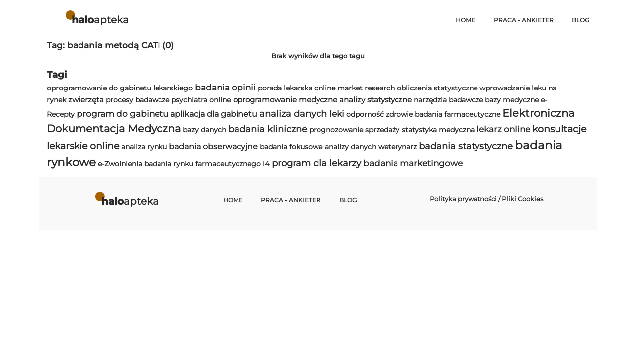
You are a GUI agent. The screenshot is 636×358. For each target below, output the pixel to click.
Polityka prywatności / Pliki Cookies (486, 199)
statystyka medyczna (438, 129)
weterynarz (397, 146)
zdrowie (399, 114)
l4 (266, 163)
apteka (100, 19)
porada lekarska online (296, 88)
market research (366, 88)
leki (336, 114)
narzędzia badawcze (448, 100)
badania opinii (225, 87)
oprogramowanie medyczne (285, 99)
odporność (365, 114)
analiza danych (293, 113)
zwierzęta (86, 99)
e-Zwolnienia (120, 163)
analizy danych (350, 147)
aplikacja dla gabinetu (213, 114)
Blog (580, 20)
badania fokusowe (291, 146)
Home (465, 20)
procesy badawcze (137, 99)
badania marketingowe (413, 163)
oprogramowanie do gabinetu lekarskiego (120, 88)
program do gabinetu (122, 114)
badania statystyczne (466, 146)
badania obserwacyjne (213, 146)
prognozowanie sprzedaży (354, 130)
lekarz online (503, 129)
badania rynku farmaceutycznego (202, 164)
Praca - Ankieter (524, 20)
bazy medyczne (512, 100)
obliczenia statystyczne (437, 88)
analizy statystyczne (375, 99)
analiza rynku (144, 147)
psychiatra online (201, 99)
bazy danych (204, 129)
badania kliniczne (267, 129)
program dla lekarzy (316, 163)
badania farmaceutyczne (457, 114)
